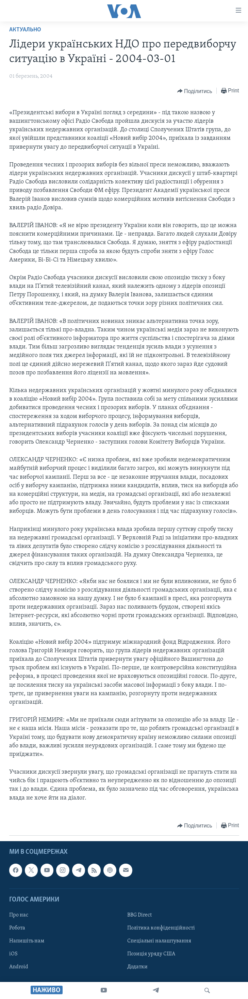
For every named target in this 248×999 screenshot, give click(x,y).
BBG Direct (139, 915)
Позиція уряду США (151, 954)
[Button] (194, 91)
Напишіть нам (26, 941)
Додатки (137, 967)
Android (18, 967)
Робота (17, 928)
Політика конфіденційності (161, 928)
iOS (13, 954)
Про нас (18, 915)
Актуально (25, 30)
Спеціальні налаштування (159, 941)
